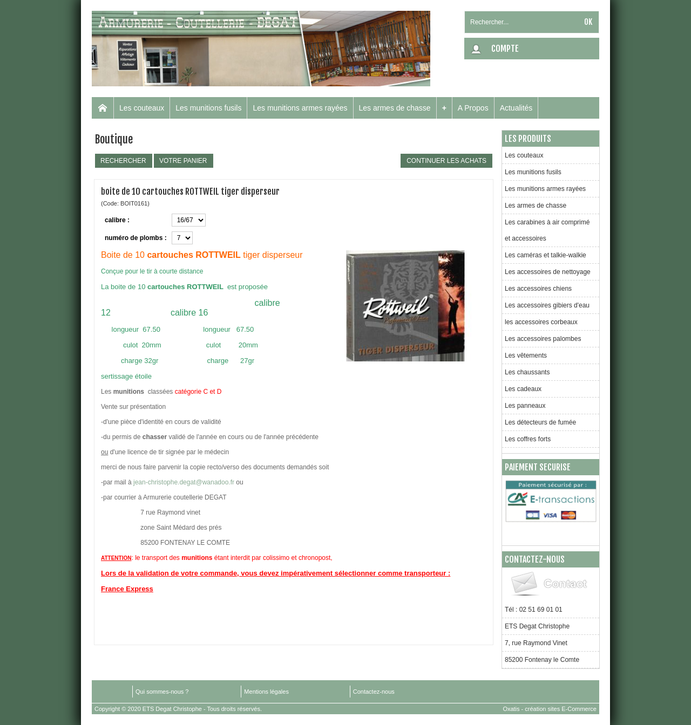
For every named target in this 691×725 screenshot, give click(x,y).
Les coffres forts (528, 439)
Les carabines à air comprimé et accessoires (547, 230)
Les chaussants (527, 372)
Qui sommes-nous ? (162, 691)
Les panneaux (525, 405)
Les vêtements (526, 355)
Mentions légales (266, 691)
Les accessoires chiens (538, 288)
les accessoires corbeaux (541, 322)
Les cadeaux (523, 389)
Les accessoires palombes (543, 339)
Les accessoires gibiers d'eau (547, 305)
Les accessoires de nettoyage (548, 272)
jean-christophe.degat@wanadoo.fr (183, 482)
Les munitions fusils (208, 108)
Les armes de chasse (395, 108)
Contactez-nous (374, 691)
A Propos (473, 108)
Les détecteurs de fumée (540, 422)
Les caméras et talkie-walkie (545, 255)
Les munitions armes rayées (300, 108)
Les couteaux (141, 108)
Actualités (516, 108)
